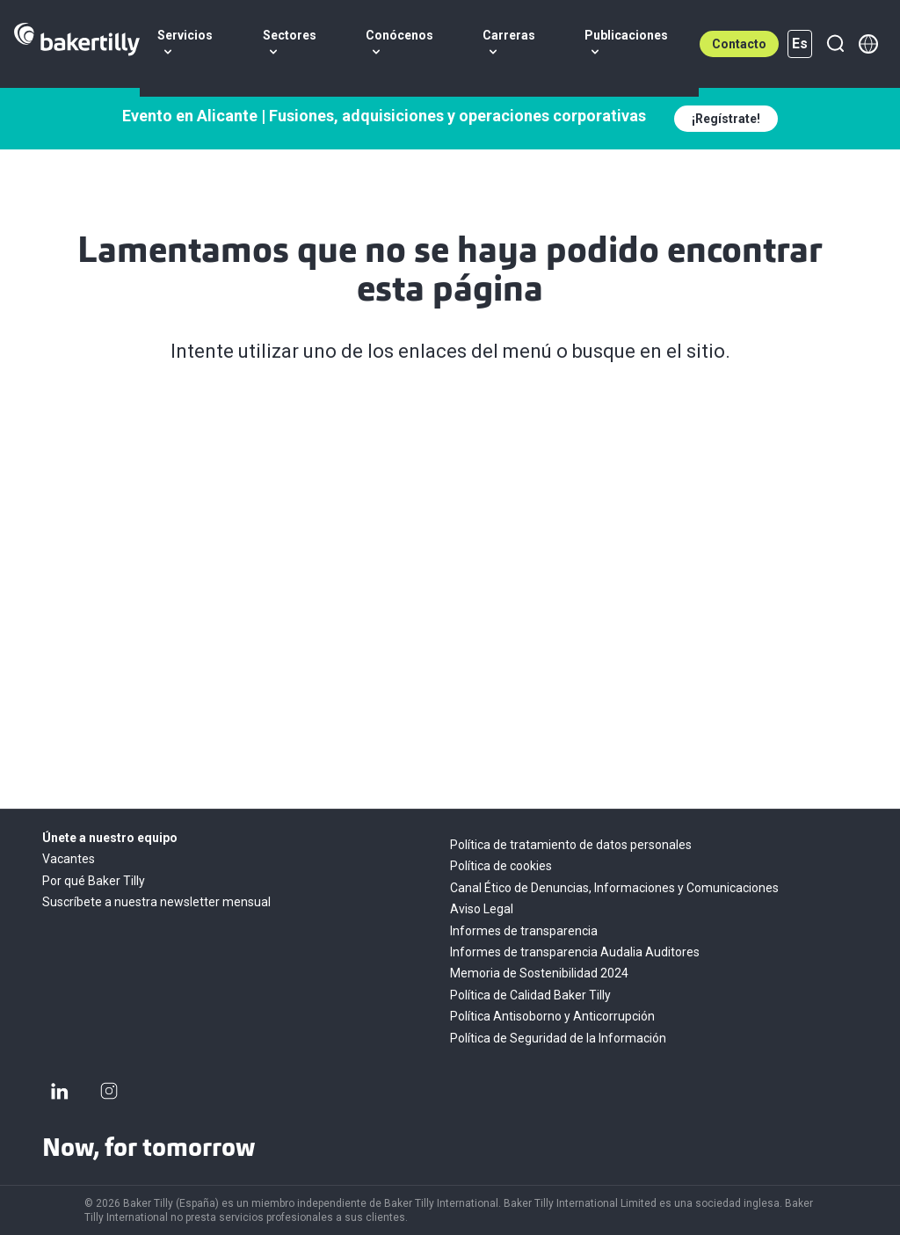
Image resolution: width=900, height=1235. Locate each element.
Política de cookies (501, 866)
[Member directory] (868, 43)
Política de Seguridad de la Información (558, 1038)
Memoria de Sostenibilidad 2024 (539, 973)
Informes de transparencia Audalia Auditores (575, 952)
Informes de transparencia (524, 931)
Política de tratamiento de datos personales (571, 845)
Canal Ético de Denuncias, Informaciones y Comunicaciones (614, 888)
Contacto (739, 44)
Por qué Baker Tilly (93, 881)
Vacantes (68, 859)
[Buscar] (835, 44)
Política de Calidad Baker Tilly (530, 995)
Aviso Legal (481, 909)
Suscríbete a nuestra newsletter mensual (156, 902)
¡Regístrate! (726, 119)
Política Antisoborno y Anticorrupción (552, 1016)
